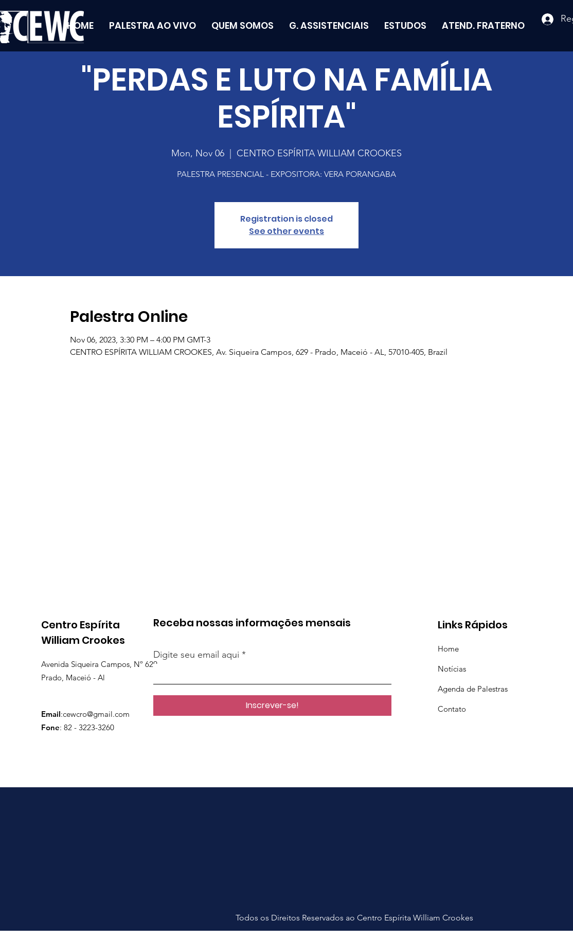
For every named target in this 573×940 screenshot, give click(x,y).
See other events (286, 231)
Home (448, 649)
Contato (452, 709)
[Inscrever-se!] (272, 705)
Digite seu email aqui (196, 654)
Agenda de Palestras (473, 689)
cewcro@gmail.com (96, 714)
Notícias (452, 669)
